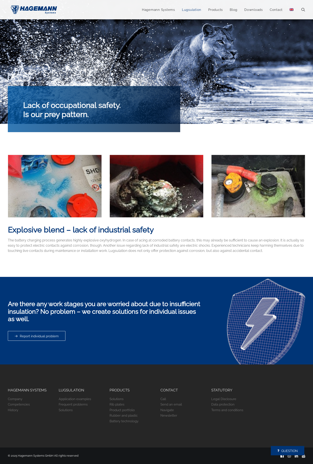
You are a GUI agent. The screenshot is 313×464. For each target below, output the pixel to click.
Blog (233, 10)
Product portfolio (122, 410)
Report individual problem (37, 336)
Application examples (75, 399)
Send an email (171, 404)
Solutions (66, 410)
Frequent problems (73, 404)
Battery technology (124, 421)
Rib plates (117, 404)
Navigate (167, 410)
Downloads (253, 10)
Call (163, 399)
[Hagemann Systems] (34, 10)
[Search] (303, 10)
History (13, 410)
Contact (276, 10)
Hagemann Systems (158, 10)
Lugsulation (191, 10)
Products (215, 10)
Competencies (19, 404)
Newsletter (168, 415)
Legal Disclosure (223, 399)
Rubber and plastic (124, 415)
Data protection (223, 404)
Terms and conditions (227, 410)
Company (15, 399)
